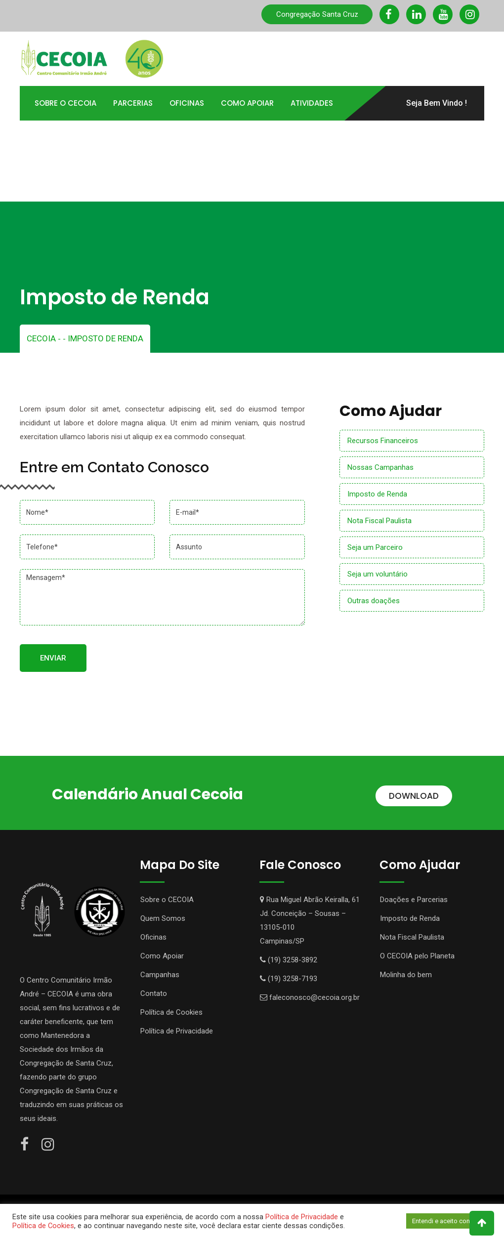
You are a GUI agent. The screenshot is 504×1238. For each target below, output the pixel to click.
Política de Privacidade (176, 1031)
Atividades (312, 103)
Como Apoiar (247, 103)
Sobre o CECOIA (167, 899)
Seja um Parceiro (375, 547)
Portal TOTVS (138, 137)
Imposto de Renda (377, 494)
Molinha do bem (406, 974)
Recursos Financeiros (382, 440)
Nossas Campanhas (380, 467)
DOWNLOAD (414, 796)
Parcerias (133, 103)
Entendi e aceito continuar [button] (449, 1221)
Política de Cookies (171, 1012)
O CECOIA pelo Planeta (417, 955)
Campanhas (159, 974)
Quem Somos (162, 918)
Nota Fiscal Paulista (379, 520)
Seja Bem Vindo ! (436, 103)
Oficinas (186, 103)
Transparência (64, 137)
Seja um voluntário (377, 574)
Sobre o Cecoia (65, 103)
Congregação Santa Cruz (317, 14)
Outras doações (373, 600)
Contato (200, 137)
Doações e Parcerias (414, 899)
